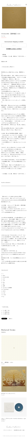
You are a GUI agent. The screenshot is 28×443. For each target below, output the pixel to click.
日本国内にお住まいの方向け (14, 48)
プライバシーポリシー (7, 430)
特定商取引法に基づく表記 (19, 430)
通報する (10, 318)
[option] (14, 16)
